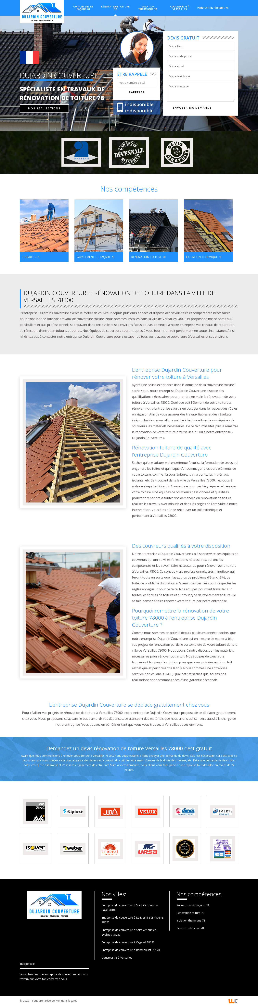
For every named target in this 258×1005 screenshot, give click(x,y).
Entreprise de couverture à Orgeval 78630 (128, 942)
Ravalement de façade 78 (83, 8)
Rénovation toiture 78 (115, 8)
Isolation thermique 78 (147, 8)
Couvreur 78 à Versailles (179, 8)
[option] (44, 230)
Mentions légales (66, 1000)
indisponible (139, 104)
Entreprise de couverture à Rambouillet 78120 (131, 950)
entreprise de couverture (60, 974)
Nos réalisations (44, 108)
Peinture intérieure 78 (212, 8)
